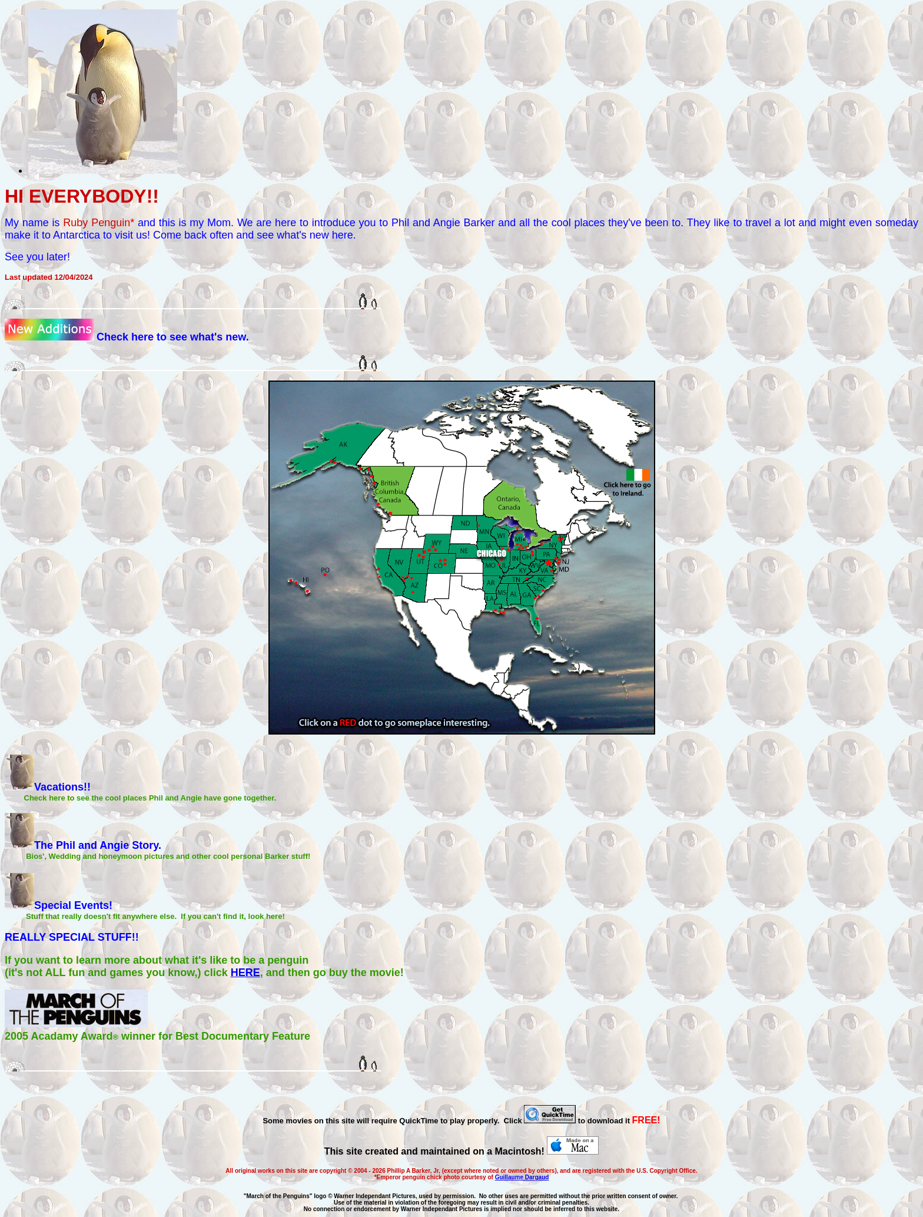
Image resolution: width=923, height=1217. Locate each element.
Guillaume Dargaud (522, 1177)
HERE (245, 972)
